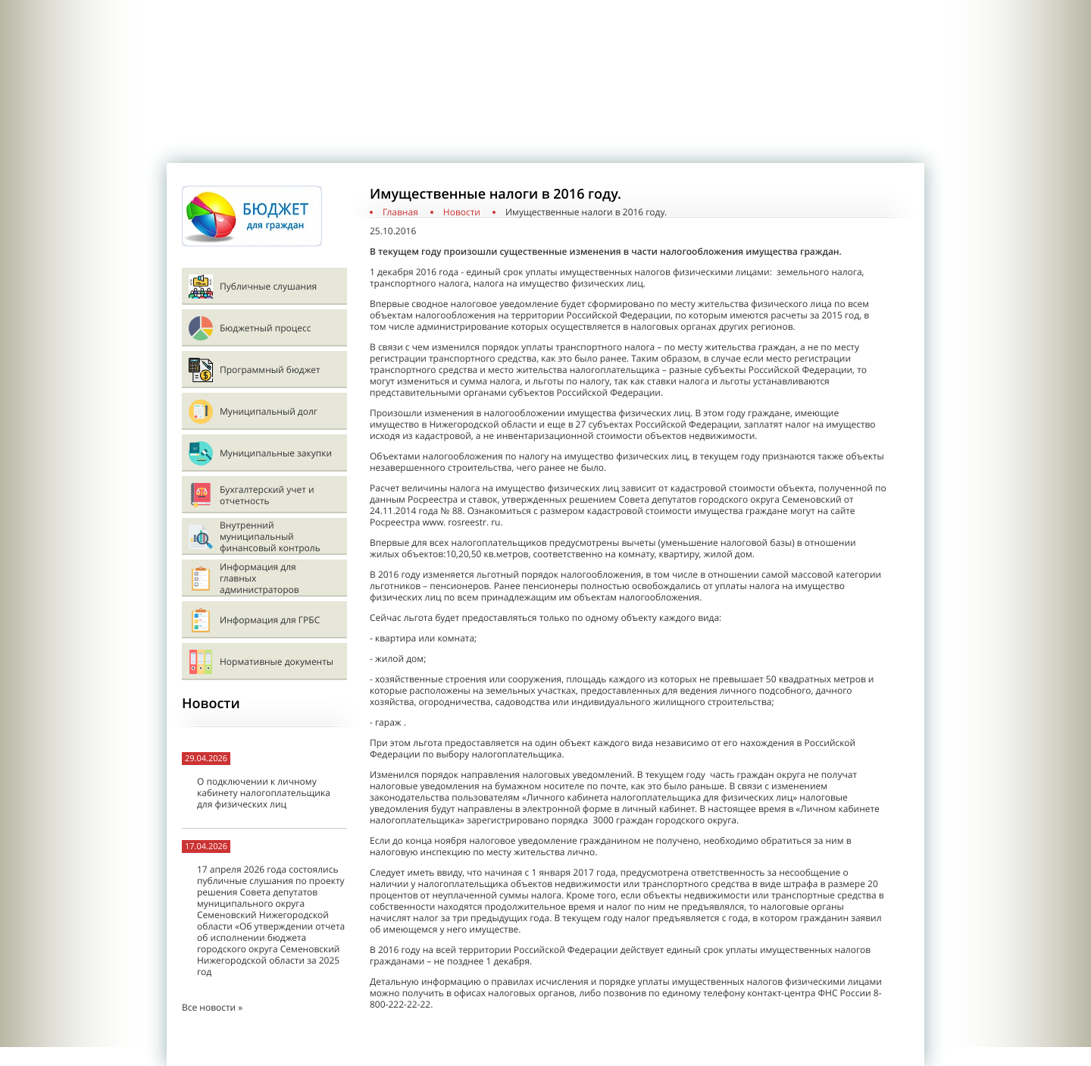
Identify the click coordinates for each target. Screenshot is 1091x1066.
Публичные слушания (268, 286)
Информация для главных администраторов (259, 578)
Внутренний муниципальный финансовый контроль (270, 536)
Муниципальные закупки (276, 453)
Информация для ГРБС (270, 619)
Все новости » (212, 1007)
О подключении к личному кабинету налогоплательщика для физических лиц (263, 792)
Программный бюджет (270, 369)
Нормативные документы (276, 661)
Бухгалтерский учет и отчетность (267, 495)
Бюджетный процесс (265, 327)
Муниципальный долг (268, 411)
